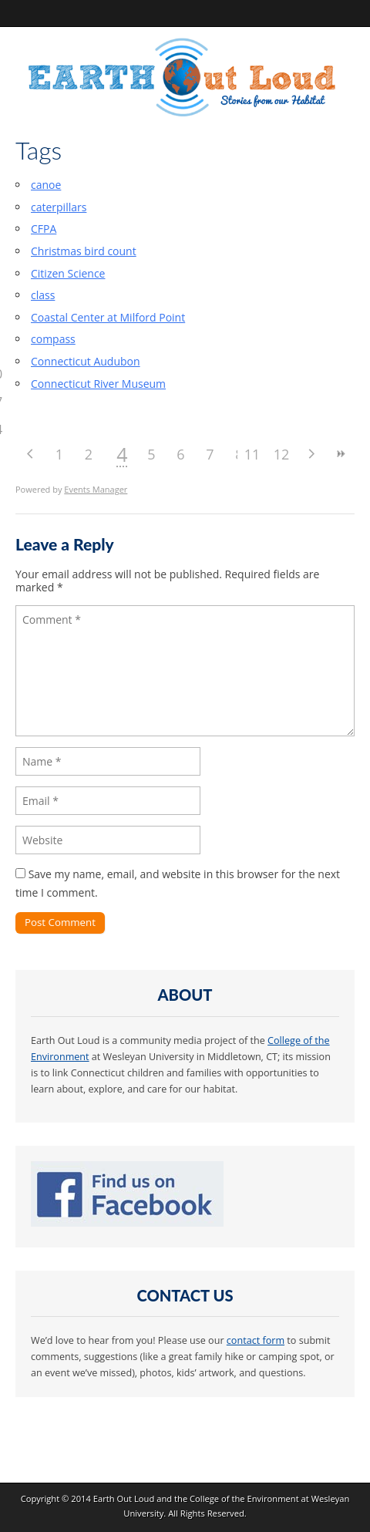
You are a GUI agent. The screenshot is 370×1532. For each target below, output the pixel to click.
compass (53, 339)
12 (282, 454)
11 (252, 454)
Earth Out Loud (124, 1498)
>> (340, 453)
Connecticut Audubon (85, 361)
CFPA (43, 228)
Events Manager (95, 489)
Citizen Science (68, 273)
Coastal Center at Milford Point (108, 317)
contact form (255, 1340)
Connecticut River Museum (98, 383)
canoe (46, 184)
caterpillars (58, 207)
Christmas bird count (83, 251)
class (43, 295)
